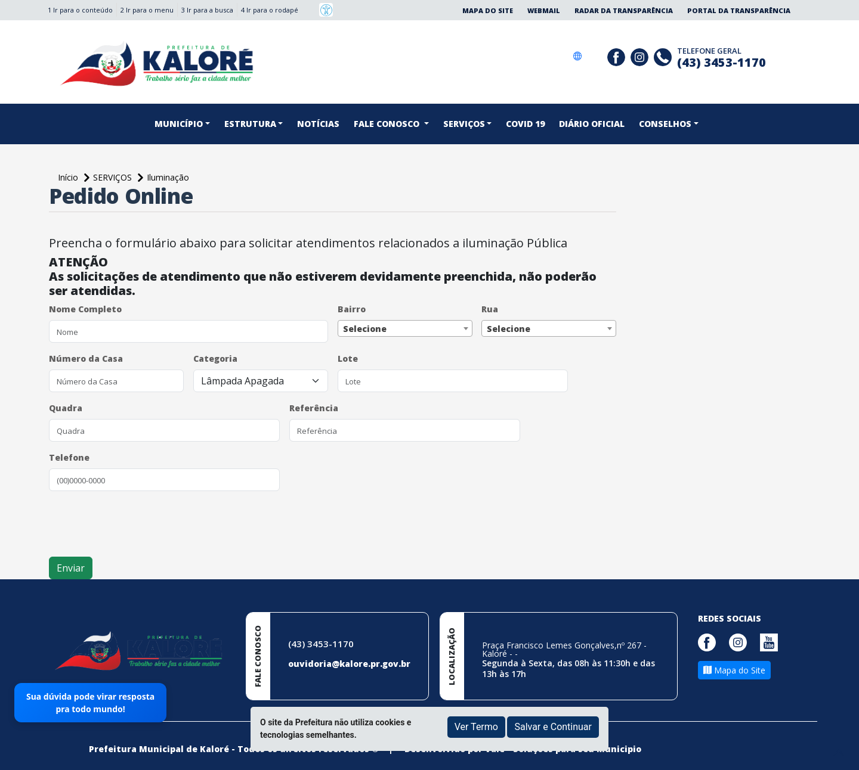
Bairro (352, 309)
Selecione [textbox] (365, 328)
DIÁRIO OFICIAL (592, 123)
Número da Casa (86, 358)
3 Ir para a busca (207, 9)
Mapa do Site (487, 10)
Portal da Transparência (738, 10)
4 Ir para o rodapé (269, 9)
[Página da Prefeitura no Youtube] (772, 641)
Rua (489, 309)
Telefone (69, 457)
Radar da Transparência (623, 10)
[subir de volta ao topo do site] (838, 752)
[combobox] (405, 328)
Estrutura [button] (250, 123)
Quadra (65, 408)
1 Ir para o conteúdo (80, 9)
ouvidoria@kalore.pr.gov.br (349, 663)
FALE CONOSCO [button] (388, 123)
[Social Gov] (594, 55)
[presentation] (139, 524)
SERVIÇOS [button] (464, 123)
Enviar (71, 568)
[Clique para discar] (664, 55)
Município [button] (179, 123)
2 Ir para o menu (147, 9)
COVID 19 (525, 123)
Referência (313, 408)
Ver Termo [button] (476, 726)
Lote (348, 358)
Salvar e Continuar (553, 726)
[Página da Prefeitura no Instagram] (641, 55)
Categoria (215, 358)
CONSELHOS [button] (665, 123)
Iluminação (168, 177)
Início (69, 177)
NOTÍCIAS (318, 123)
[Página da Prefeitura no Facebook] (617, 55)
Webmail (543, 10)
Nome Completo (85, 309)
